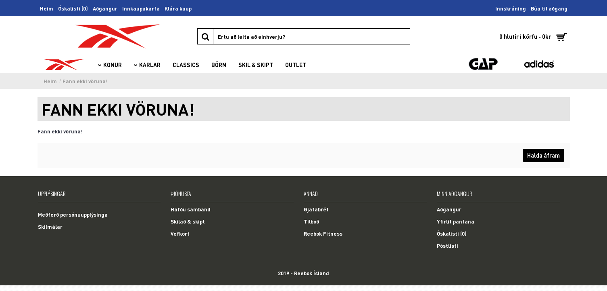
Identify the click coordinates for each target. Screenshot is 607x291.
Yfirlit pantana (455, 221)
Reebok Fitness (323, 233)
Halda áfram (543, 155)
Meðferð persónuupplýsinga (73, 214)
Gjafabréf (316, 209)
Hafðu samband (191, 209)
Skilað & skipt (188, 221)
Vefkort (180, 233)
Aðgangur (449, 209)
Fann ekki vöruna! (85, 81)
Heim (50, 81)
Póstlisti (447, 245)
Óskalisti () (452, 233)
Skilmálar (50, 226)
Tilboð (311, 221)
